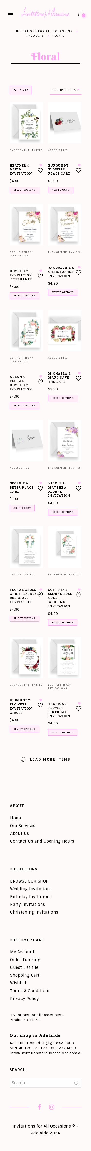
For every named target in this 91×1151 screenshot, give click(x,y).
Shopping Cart (25, 975)
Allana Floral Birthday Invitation (21, 383)
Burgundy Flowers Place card (59, 169)
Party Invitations (27, 904)
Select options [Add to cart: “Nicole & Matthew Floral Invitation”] (63, 512)
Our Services (22, 825)
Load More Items (45, 759)
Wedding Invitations (31, 889)
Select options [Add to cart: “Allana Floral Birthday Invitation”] (24, 405)
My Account (22, 952)
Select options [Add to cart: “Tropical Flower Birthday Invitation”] (63, 732)
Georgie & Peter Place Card (21, 487)
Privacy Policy (24, 998)
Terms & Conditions (30, 990)
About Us (19, 833)
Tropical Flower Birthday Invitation (59, 710)
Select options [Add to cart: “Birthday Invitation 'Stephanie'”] (24, 295)
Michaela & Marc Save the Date (59, 377)
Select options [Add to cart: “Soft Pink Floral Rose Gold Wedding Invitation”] (63, 622)
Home (16, 818)
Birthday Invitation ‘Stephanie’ (21, 275)
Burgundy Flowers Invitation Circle (21, 706)
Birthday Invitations (31, 896)
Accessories (58, 150)
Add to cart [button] (60, 189)
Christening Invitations (34, 912)
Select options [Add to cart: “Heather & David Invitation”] (24, 189)
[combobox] (65, 90)
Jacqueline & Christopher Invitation (61, 272)
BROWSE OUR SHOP (29, 881)
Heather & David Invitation (21, 169)
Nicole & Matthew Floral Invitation (59, 489)
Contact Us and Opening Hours (42, 841)
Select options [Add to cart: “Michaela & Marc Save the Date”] (63, 398)
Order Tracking (25, 959)
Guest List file (24, 967)
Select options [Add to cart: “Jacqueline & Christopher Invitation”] (63, 292)
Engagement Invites (26, 150)
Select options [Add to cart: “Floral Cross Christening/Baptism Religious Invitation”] (24, 618)
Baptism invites (22, 574)
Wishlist (18, 983)
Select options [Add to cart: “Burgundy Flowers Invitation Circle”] (24, 729)
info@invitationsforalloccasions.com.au (46, 1053)
